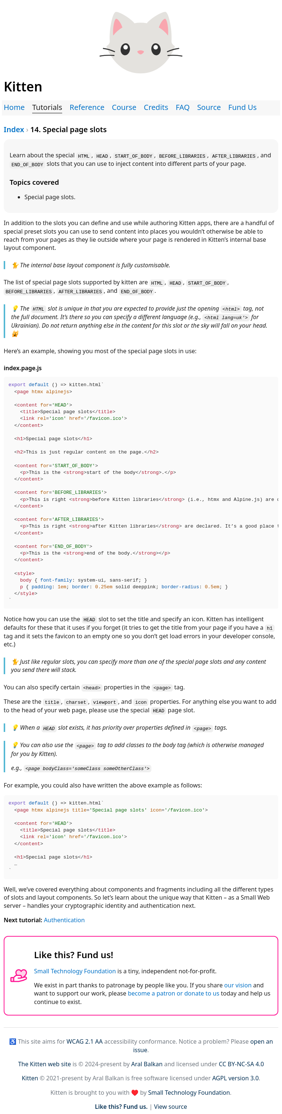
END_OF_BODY (27, 164)
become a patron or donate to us (173, 989)
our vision (238, 981)
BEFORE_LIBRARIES (182, 155)
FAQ (183, 107)
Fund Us (242, 107)
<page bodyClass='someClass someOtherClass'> (88, 764)
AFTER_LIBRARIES (233, 155)
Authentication (64, 916)
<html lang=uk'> (226, 315)
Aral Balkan (147, 1060)
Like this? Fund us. (121, 1102)
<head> (92, 685)
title (52, 699)
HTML (84, 155)
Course (124, 107)
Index (14, 129)
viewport (104, 699)
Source (209, 107)
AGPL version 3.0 (235, 1074)
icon (141, 699)
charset (76, 699)
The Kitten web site (44, 1060)
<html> (231, 307)
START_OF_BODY (133, 155)
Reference (87, 107)
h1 (270, 625)
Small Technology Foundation (75, 967)
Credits (156, 107)
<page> (162, 685)
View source (170, 1102)
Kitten (30, 1074)
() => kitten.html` (143, 491)
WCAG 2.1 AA (85, 1037)
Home (14, 107)
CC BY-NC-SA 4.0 (241, 1060)
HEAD (102, 155)
